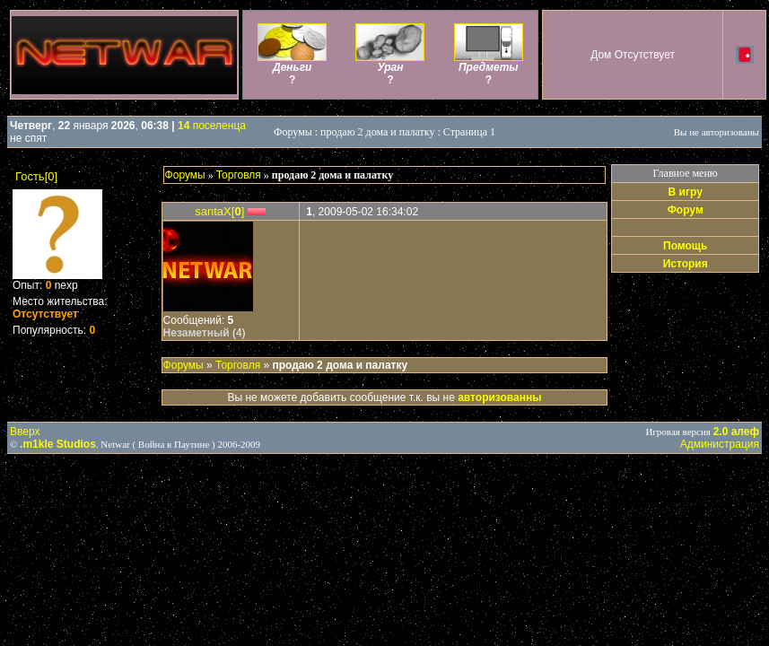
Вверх (24, 431)
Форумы (185, 175)
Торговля (238, 175)
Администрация (719, 444)
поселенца (212, 125)
